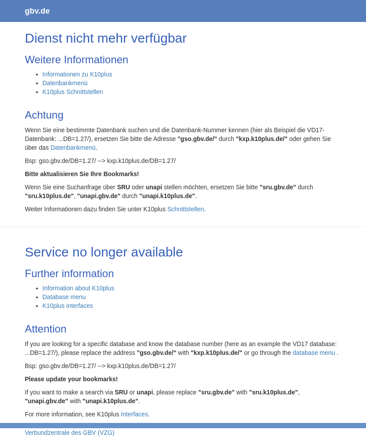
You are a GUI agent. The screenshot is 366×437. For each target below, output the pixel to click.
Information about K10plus (78, 288)
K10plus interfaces (68, 305)
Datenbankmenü (65, 83)
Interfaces (134, 414)
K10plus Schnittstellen (73, 91)
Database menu (64, 296)
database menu (315, 352)
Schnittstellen (185, 209)
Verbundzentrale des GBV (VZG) (70, 432)
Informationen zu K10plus (77, 74)
